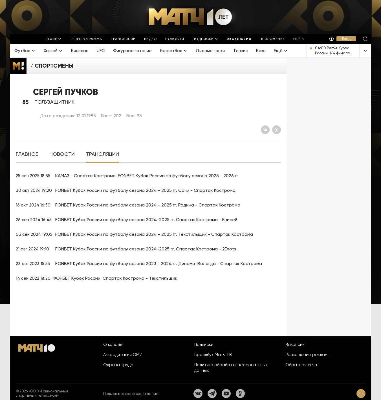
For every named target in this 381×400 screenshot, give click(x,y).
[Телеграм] (212, 393)
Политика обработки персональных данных (231, 367)
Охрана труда (118, 364)
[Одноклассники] (276, 129)
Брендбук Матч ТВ (213, 354)
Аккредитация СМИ (122, 354)
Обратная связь (301, 364)
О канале (113, 344)
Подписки (203, 344)
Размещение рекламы (307, 354)
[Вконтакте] (265, 129)
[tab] (27, 154)
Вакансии (295, 344)
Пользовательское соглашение (130, 394)
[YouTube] (226, 393)
